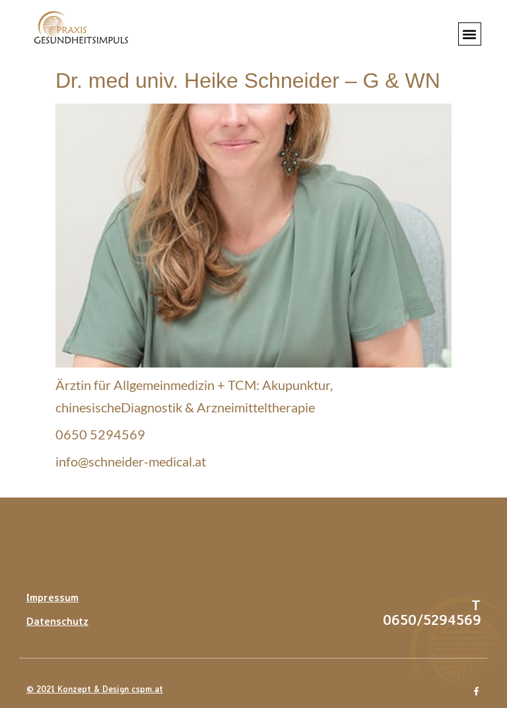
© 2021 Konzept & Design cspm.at (94, 689)
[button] (469, 34)
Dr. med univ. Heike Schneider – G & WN (247, 80)
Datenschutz (57, 621)
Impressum (52, 597)
